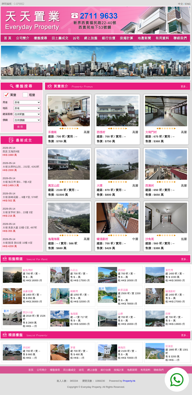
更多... (184, 86)
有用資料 (145, 369)
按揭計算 (119, 369)
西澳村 (149, 185)
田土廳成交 (69, 369)
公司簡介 (42, 369)
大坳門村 (151, 132)
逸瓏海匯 (53, 239)
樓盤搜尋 (55, 369)
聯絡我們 (159, 369)
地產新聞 (132, 369)
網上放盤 (92, 369)
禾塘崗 (52, 132)
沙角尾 (149, 239)
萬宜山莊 (53, 185)
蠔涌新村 (102, 239)
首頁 (30, 369)
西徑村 (101, 132)
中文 (181, 3)
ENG (187, 3)
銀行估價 (106, 369)
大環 (99, 185)
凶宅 (81, 369)
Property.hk (129, 380)
